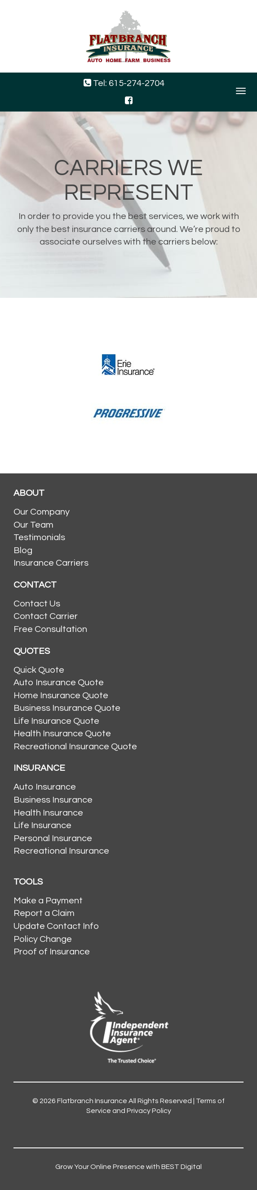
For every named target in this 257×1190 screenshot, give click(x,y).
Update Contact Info (56, 926)
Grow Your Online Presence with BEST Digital (128, 1166)
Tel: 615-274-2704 (124, 83)
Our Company (41, 511)
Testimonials (39, 537)
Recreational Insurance (61, 850)
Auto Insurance (44, 786)
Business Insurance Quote (66, 708)
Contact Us (36, 603)
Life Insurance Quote (56, 721)
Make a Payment (48, 900)
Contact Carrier (45, 616)
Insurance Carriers (51, 562)
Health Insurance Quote (62, 733)
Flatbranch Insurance (92, 1100)
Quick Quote (38, 670)
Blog (22, 550)
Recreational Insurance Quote (75, 746)
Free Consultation (50, 629)
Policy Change (42, 939)
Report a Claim (44, 913)
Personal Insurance (52, 838)
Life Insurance (42, 825)
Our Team (33, 524)
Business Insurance (53, 799)
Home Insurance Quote (60, 695)
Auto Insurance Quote (58, 682)
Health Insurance (48, 812)
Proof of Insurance (51, 951)
